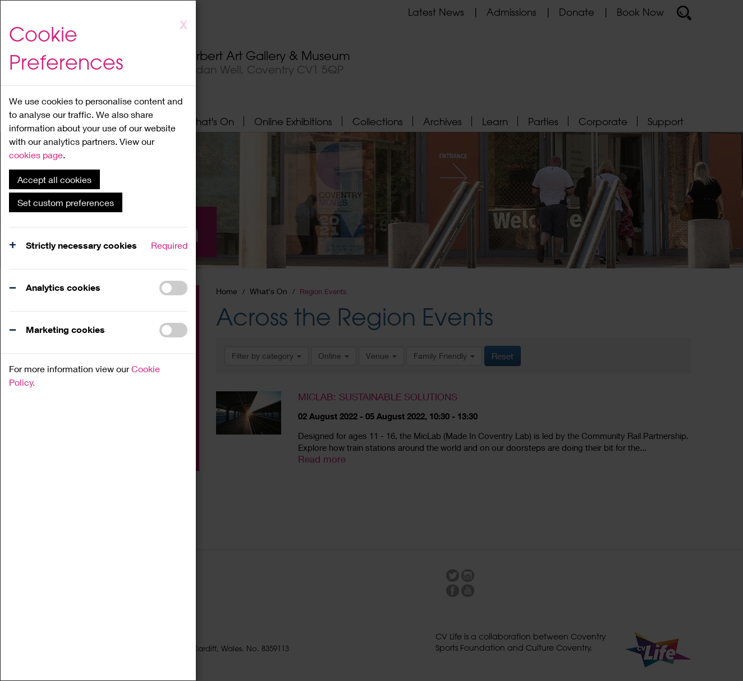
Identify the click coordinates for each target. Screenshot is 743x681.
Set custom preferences (65, 202)
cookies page (36, 154)
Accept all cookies (54, 179)
